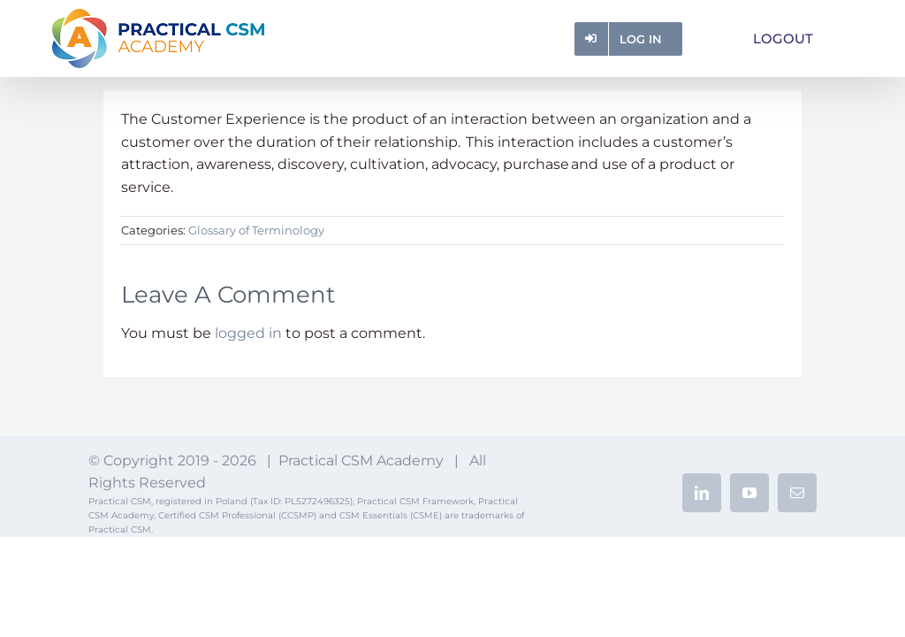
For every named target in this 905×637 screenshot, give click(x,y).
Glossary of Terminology (256, 230)
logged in (248, 333)
